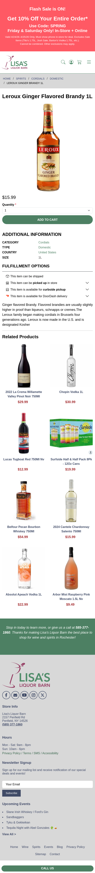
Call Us (47, 868)
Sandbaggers (15, 817)
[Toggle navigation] (89, 62)
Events (48, 847)
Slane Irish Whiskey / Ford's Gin (27, 812)
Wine (25, 847)
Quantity (9, 204)
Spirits (36, 847)
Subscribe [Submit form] (11, 793)
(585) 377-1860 (12, 724)
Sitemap (40, 854)
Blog (60, 847)
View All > (9, 834)
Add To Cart (47, 219)
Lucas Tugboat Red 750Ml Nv (23, 459)
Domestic (44, 247)
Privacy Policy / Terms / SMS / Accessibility (30, 753)
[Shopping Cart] (79, 62)
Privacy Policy (75, 847)
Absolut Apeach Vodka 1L (24, 594)
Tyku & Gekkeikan (18, 822)
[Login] (71, 62)
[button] (63, 62)
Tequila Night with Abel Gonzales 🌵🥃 (31, 827)
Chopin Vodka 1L (71, 392)
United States (47, 252)
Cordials (43, 242)
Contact (55, 854)
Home (14, 847)
